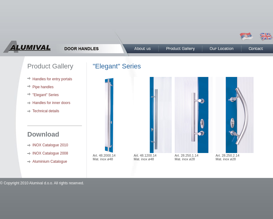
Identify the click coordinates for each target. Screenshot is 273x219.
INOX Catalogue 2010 (50, 145)
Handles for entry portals (52, 79)
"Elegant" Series (45, 95)
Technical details (45, 111)
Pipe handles (42, 87)
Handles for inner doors (51, 103)
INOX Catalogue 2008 (50, 153)
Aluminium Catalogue (49, 161)
